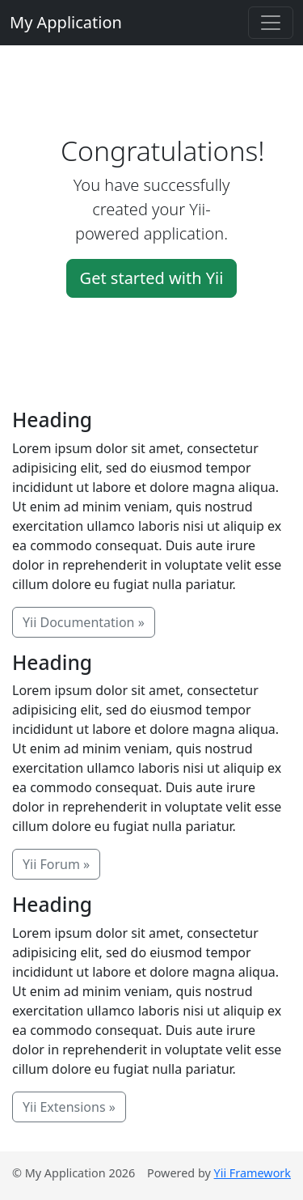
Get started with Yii (152, 278)
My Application (66, 22)
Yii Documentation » (84, 622)
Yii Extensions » (69, 1107)
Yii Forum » (56, 864)
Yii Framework (252, 1173)
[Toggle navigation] (270, 22)
